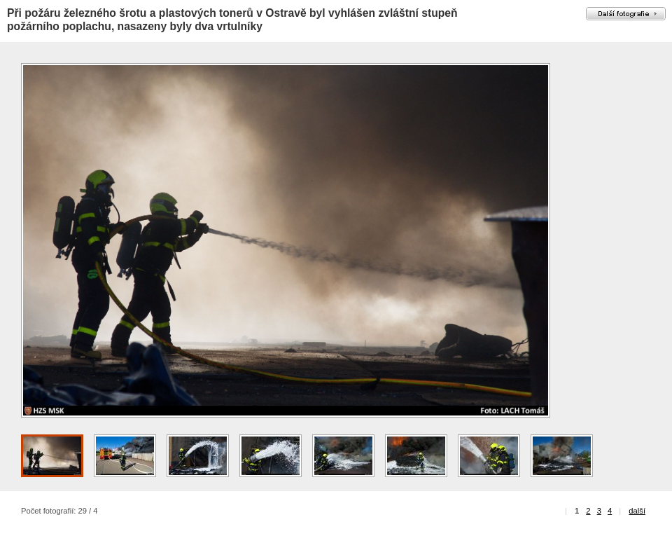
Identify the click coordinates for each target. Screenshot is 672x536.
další (637, 511)
